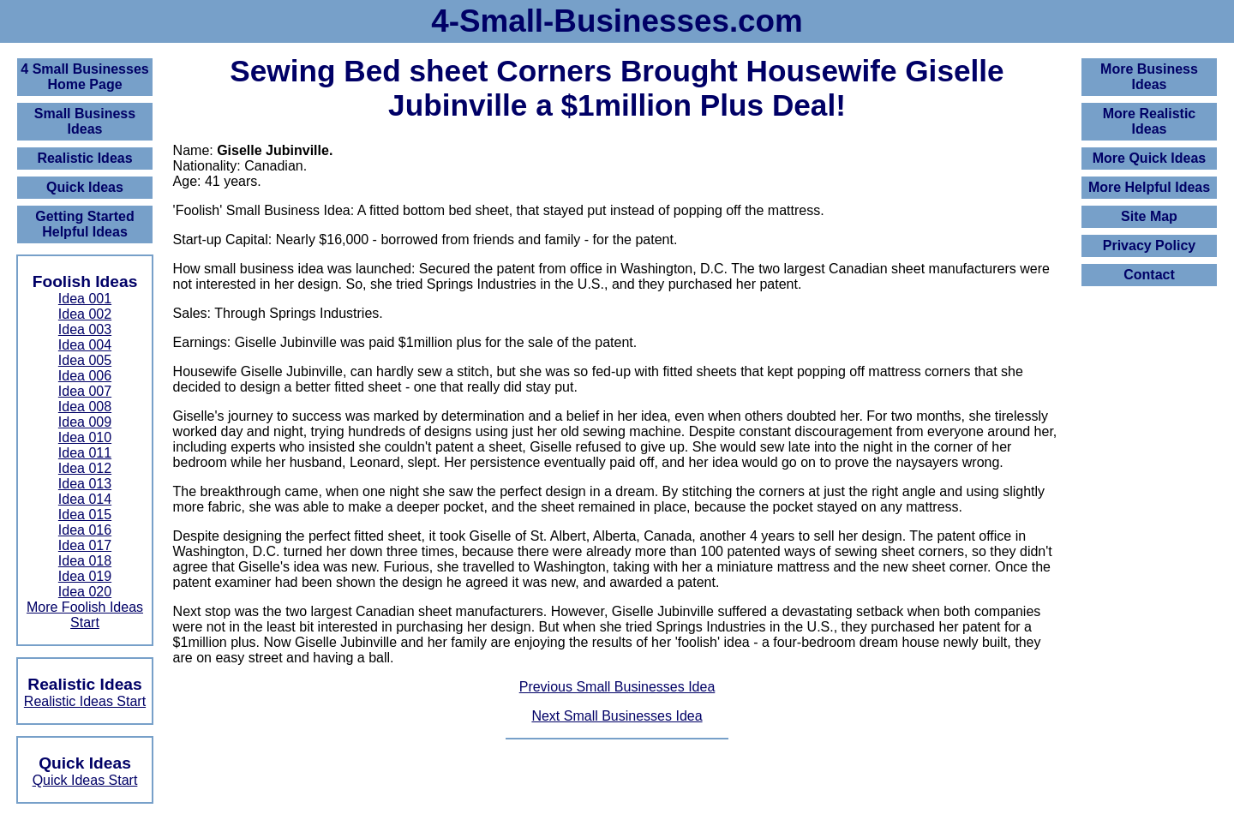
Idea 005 (84, 360)
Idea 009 (84, 422)
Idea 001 (84, 298)
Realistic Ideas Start (85, 701)
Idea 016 (84, 530)
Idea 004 (84, 345)
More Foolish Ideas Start (85, 615)
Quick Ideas (84, 187)
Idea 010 (84, 437)
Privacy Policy (1149, 245)
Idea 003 (84, 329)
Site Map (1149, 216)
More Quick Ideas (1150, 158)
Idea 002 (84, 314)
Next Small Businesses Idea (616, 716)
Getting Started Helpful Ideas (85, 224)
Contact (1149, 274)
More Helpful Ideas (1149, 187)
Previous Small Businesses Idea (617, 686)
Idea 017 (84, 545)
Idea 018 (84, 561)
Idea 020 (84, 591)
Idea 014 (84, 499)
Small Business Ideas (84, 121)
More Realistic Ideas (1149, 121)
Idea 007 (84, 391)
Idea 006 (84, 375)
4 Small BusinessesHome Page (84, 77)
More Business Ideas (1149, 77)
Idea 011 (84, 453)
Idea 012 (84, 468)
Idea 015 (84, 514)
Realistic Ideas (84, 158)
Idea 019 (84, 576)
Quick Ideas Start (85, 780)
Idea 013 (84, 483)
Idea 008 (84, 406)
